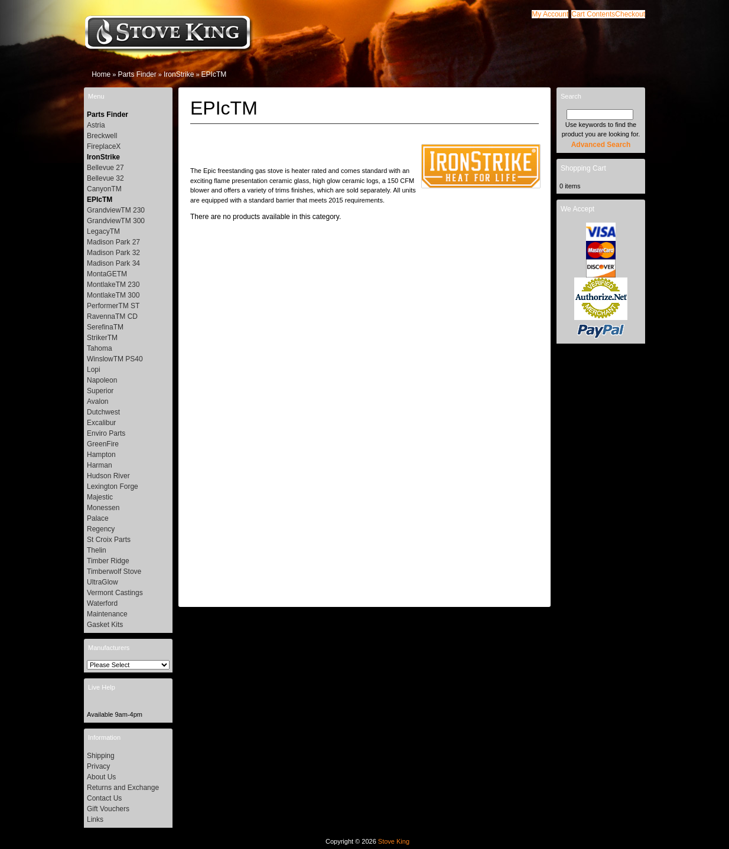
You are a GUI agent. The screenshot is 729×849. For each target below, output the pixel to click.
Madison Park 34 (113, 263)
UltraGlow (102, 582)
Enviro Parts (106, 433)
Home (101, 74)
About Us (101, 777)
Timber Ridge (108, 561)
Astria (96, 125)
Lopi (93, 369)
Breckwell (102, 136)
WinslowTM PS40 (115, 359)
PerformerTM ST (113, 306)
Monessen (103, 508)
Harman (99, 465)
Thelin (96, 550)
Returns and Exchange (123, 787)
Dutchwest (103, 412)
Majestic (100, 497)
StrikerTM (102, 338)
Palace (98, 518)
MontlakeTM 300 (113, 295)
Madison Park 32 (113, 253)
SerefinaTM (105, 327)
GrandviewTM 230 (116, 210)
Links (95, 819)
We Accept (577, 209)
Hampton (101, 454)
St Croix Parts (109, 539)
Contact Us (104, 798)
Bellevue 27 (105, 168)
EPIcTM (214, 74)
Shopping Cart (583, 168)
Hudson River (108, 476)
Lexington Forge (112, 486)
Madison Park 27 (113, 242)
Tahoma (99, 348)
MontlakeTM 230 (113, 284)
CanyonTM (104, 189)
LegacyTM (103, 231)
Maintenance (107, 614)
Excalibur (101, 423)
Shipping (101, 756)
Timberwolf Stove (114, 571)
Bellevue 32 (105, 178)
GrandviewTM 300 (116, 221)
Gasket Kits (105, 625)
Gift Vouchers (108, 809)
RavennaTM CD (112, 316)
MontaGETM (107, 274)
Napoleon (102, 380)
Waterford (102, 603)
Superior (100, 391)
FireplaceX (104, 146)
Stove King (393, 841)
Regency (101, 529)
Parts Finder (137, 74)
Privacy (98, 766)
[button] (593, 14)
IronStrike (179, 74)
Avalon (97, 401)
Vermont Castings (115, 593)
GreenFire (103, 444)
